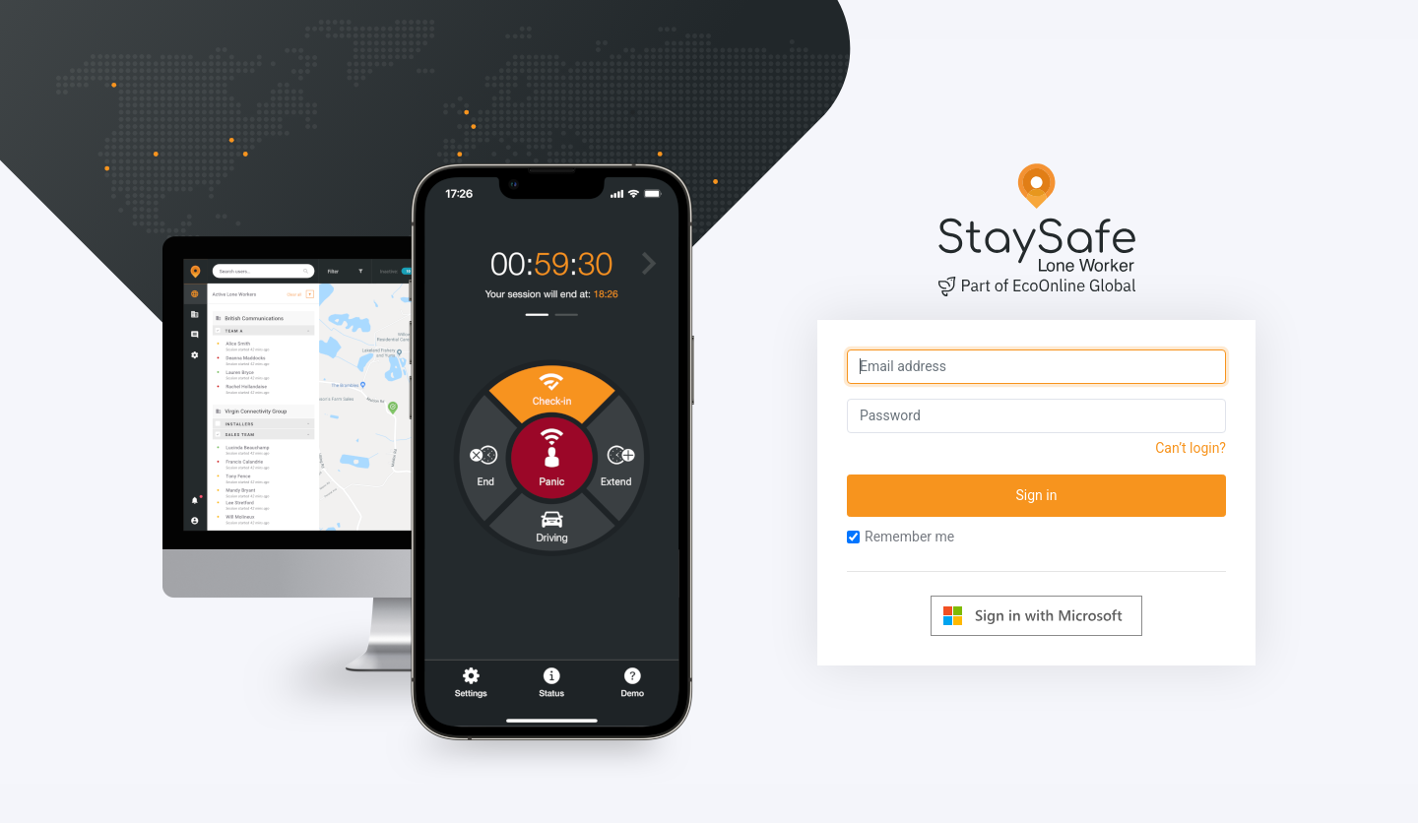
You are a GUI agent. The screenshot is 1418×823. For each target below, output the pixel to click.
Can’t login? (1190, 448)
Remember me (900, 536)
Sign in (1037, 495)
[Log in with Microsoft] (1036, 616)
